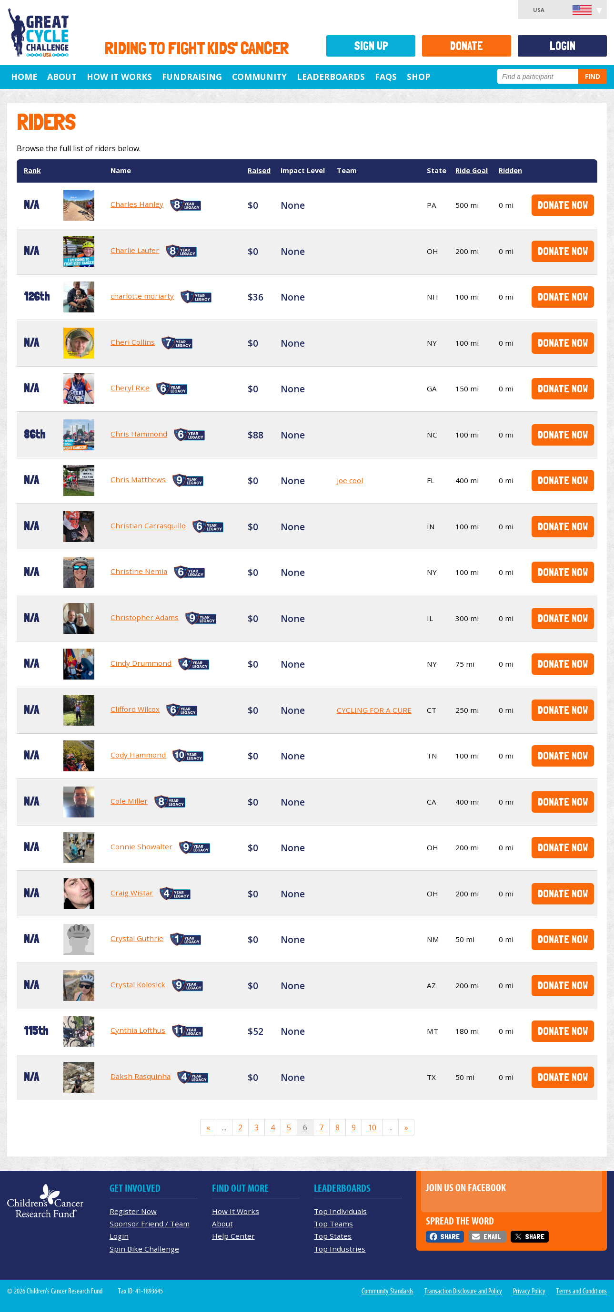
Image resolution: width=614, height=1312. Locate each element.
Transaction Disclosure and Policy (463, 1291)
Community (259, 76)
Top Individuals (340, 1211)
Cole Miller (129, 801)
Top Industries (339, 1249)
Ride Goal (471, 170)
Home (24, 76)
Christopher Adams (145, 617)
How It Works (119, 76)
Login (562, 46)
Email (492, 1236)
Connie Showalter (141, 846)
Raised (259, 170)
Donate (466, 46)
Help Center (233, 1236)
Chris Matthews (138, 479)
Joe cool (350, 480)
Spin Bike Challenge (144, 1249)
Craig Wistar (132, 892)
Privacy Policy (529, 1291)
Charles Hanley (137, 204)
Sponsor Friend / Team (150, 1223)
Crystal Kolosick (138, 984)
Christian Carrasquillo (148, 525)
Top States (333, 1236)
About (62, 76)
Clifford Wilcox (135, 709)
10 (372, 1127)
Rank (32, 170)
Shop (418, 76)
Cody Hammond (138, 754)
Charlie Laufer (135, 250)
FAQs (386, 76)
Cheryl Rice (130, 387)
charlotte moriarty (142, 296)
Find (592, 76)
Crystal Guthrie (137, 938)
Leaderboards (331, 76)
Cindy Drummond (141, 663)
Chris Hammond (139, 433)
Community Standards (387, 1291)
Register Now (133, 1211)
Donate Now (563, 204)
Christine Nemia (139, 571)
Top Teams (333, 1223)
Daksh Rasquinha (141, 1076)
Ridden (510, 170)
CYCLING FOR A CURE (374, 710)
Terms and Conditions (581, 1291)
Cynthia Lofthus (138, 1030)
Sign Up (371, 46)
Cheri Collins (133, 342)
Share (450, 1236)
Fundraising (192, 76)
